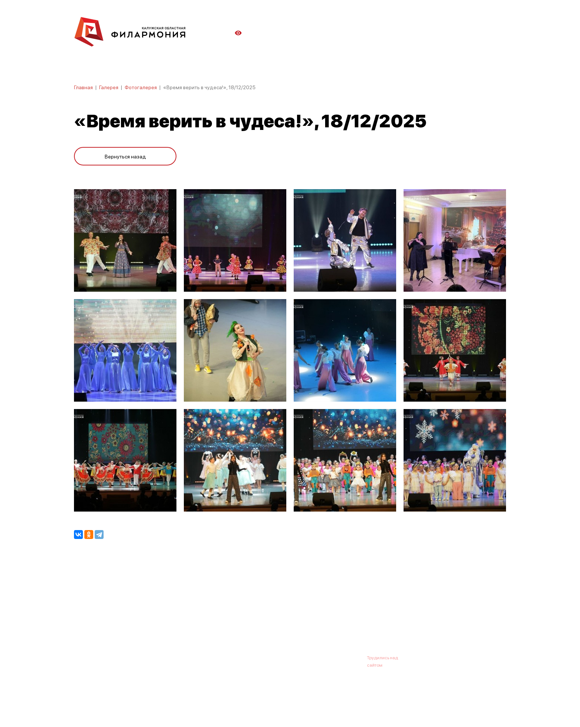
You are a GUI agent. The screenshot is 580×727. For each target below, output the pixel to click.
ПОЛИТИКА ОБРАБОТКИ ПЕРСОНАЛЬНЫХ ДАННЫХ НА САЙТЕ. (140, 709)
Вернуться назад (125, 156)
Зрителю (311, 621)
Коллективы (273, 621)
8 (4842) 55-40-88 (264, 657)
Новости (162, 621)
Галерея (108, 87)
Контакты (345, 621)
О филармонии (122, 621)
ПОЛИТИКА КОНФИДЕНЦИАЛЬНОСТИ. (115, 702)
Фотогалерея (141, 87)
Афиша (82, 621)
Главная (83, 87)
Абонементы (200, 621)
